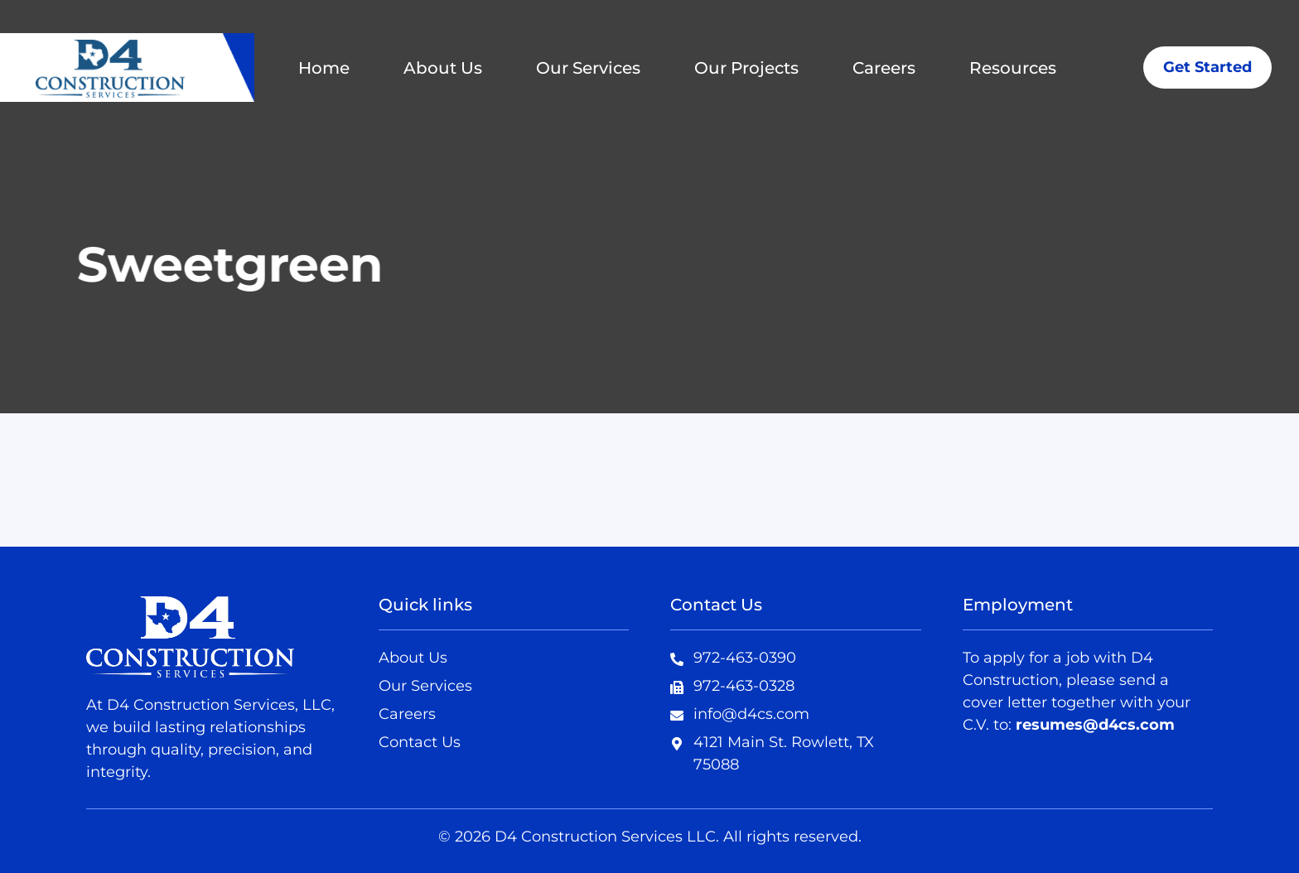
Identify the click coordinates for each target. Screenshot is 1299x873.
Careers (883, 68)
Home (324, 68)
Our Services (588, 68)
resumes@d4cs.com (1095, 725)
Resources (1012, 68)
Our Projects (746, 68)
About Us (442, 68)
